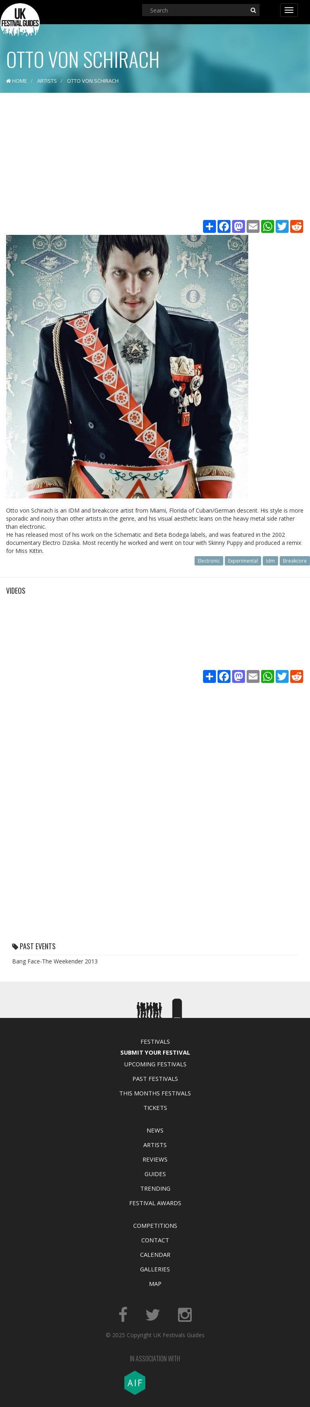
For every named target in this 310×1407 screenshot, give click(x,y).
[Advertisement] (155, 157)
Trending (155, 1188)
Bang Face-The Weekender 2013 (55, 961)
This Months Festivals (155, 1093)
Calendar (155, 1254)
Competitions (155, 1225)
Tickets (155, 1107)
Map (155, 1283)
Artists (155, 1145)
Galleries (155, 1269)
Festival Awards (155, 1203)
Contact (155, 1240)
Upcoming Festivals (155, 1064)
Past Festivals (155, 1078)
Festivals (155, 1041)
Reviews (155, 1159)
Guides (155, 1174)
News (155, 1130)
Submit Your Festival (155, 1052)
